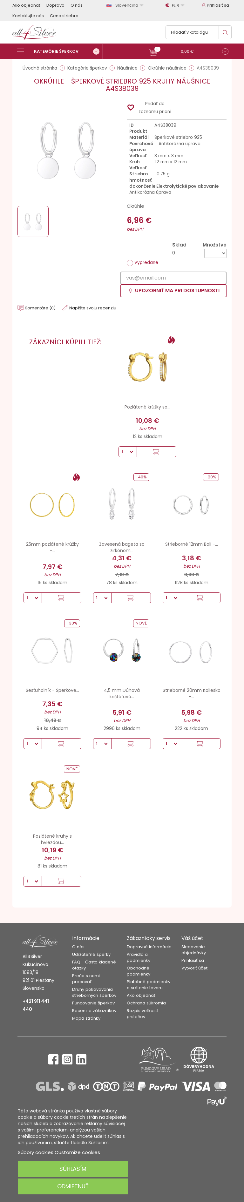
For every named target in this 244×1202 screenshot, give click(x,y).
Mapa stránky (86, 1018)
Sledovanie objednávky (193, 950)
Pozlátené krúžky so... (147, 407)
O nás (77, 5)
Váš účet (192, 938)
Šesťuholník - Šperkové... (52, 690)
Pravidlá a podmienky (138, 957)
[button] (189, 52)
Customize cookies (77, 1152)
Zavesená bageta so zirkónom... (122, 547)
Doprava (55, 5)
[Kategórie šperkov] (60, 51)
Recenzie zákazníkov (94, 1011)
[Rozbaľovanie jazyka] (126, 5)
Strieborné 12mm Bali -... (191, 544)
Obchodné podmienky (138, 971)
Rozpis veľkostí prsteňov (142, 1014)
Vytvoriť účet (194, 968)
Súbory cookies (35, 1152)
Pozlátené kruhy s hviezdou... (52, 839)
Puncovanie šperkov (93, 1003)
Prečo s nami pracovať (86, 979)
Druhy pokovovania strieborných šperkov (94, 992)
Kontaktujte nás (28, 15)
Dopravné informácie (149, 947)
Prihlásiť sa (192, 960)
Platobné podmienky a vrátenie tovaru (148, 985)
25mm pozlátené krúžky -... (52, 547)
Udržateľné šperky (91, 954)
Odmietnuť (73, 1186)
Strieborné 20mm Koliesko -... (191, 693)
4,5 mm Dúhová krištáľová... (122, 693)
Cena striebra (64, 15)
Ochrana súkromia (146, 1003)
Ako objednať (26, 5)
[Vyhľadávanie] (199, 32)
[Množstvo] (215, 253)
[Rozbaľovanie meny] (176, 5)
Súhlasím (72, 1169)
